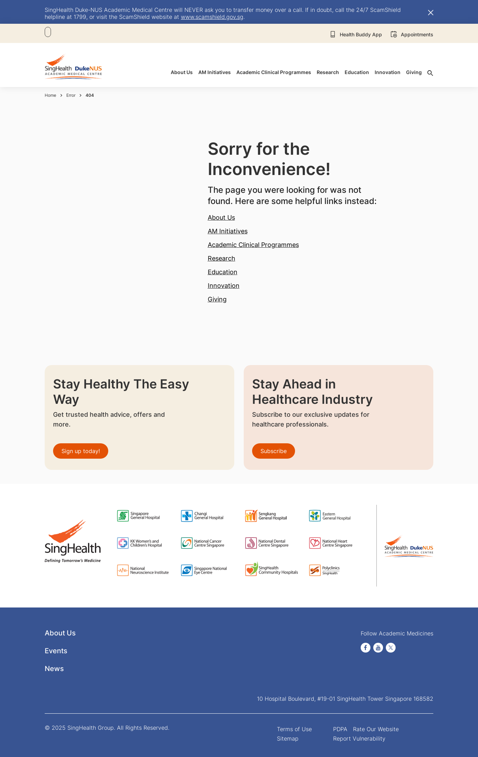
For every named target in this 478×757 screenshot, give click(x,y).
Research (221, 258)
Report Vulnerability (359, 738)
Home (50, 95)
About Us (221, 217)
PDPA (340, 729)
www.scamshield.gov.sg (212, 16)
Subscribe (273, 450)
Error (70, 95)
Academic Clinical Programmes (253, 244)
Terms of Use (294, 729)
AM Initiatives (228, 231)
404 (90, 95)
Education (222, 272)
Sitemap (288, 738)
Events (56, 651)
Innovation (224, 285)
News (54, 668)
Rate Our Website (376, 729)
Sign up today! (80, 450)
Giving (217, 299)
